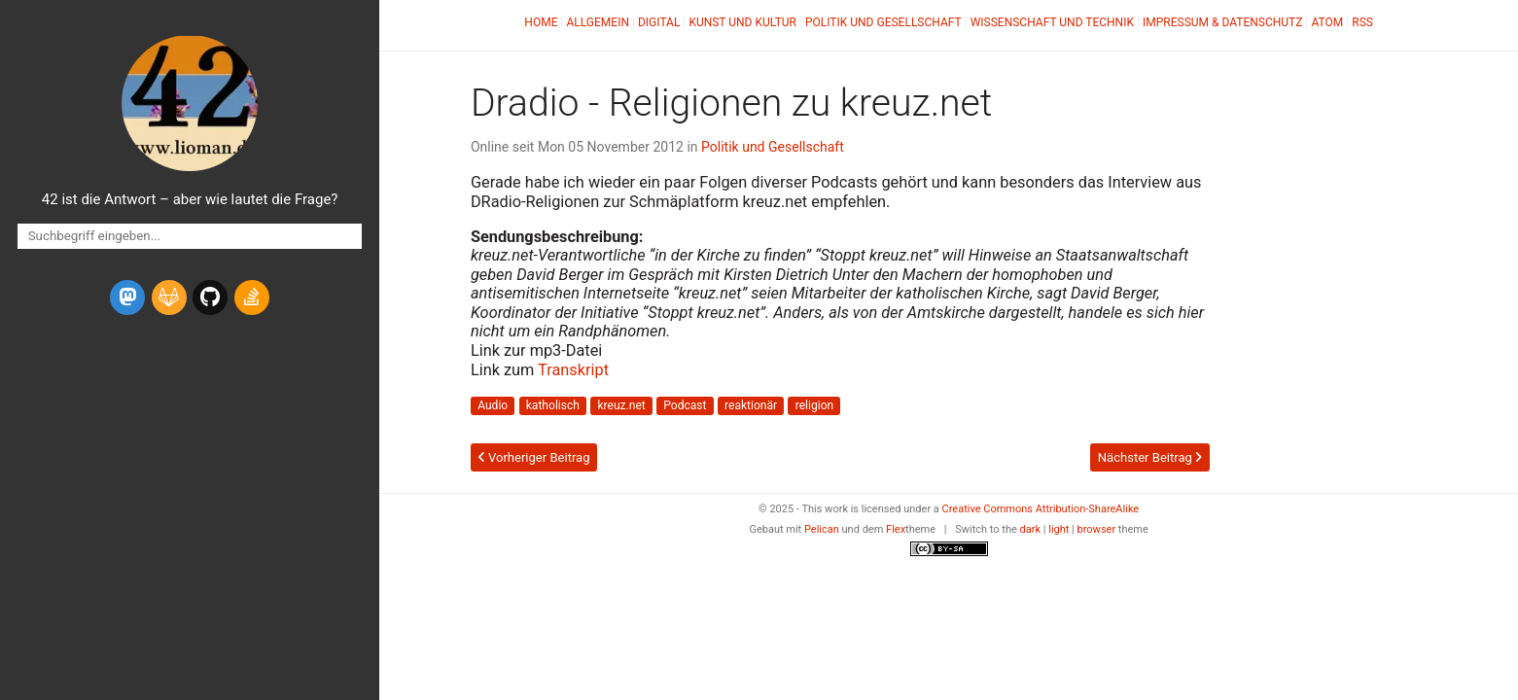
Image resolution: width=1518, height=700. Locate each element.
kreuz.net (621, 405)
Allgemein (597, 22)
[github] (210, 297)
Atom (1327, 22)
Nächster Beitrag (1150, 457)
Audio (492, 405)
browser (1096, 529)
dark (1030, 529)
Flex (895, 529)
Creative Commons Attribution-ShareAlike (1041, 509)
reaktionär (750, 405)
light (1058, 529)
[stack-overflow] (251, 297)
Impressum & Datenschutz (1222, 22)
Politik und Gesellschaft (883, 22)
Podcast (684, 405)
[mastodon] (127, 297)
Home (540, 22)
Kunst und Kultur (742, 22)
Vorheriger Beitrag (534, 457)
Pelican (821, 529)
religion (814, 405)
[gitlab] (169, 297)
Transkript (573, 370)
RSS (1362, 22)
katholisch (553, 405)
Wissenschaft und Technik (1052, 22)
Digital (659, 22)
